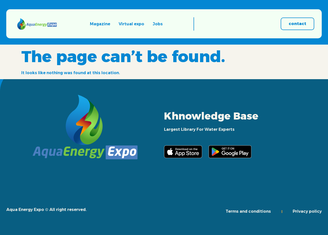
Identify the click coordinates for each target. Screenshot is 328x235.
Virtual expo (131, 24)
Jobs (158, 24)
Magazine (100, 24)
